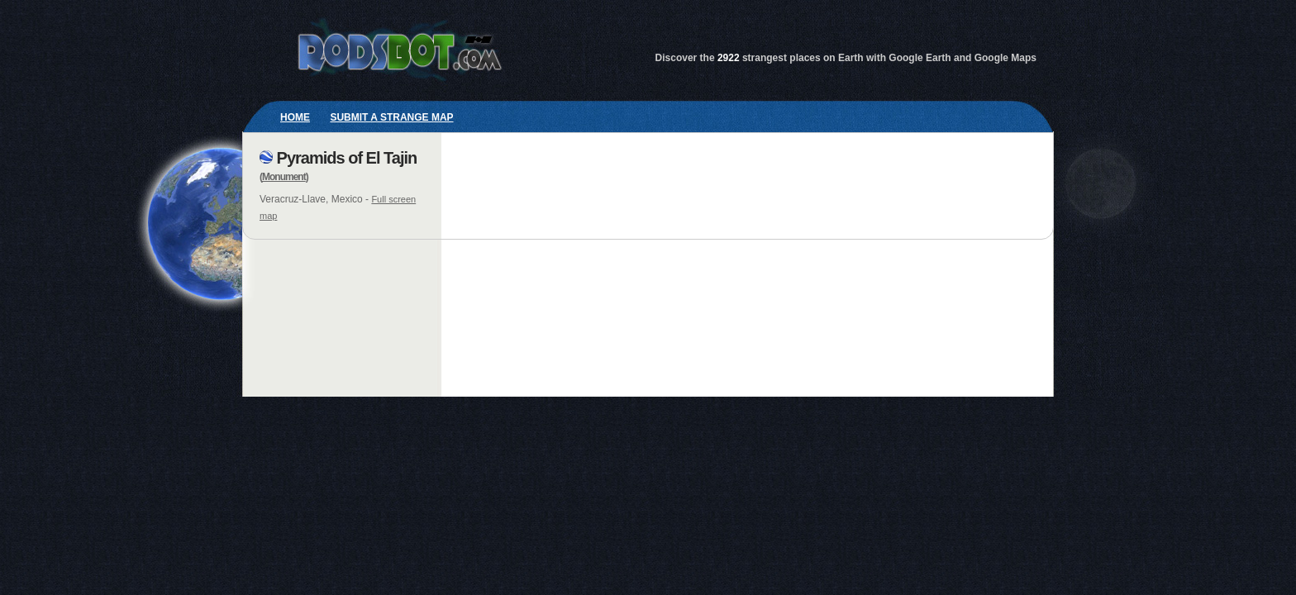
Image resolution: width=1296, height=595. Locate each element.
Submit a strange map (391, 117)
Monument (284, 177)
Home (295, 117)
